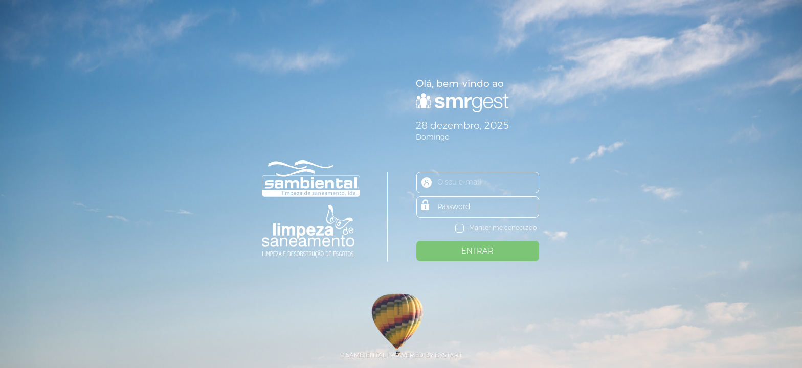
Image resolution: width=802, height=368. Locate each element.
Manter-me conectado (503, 228)
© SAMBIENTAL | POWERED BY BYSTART (401, 355)
